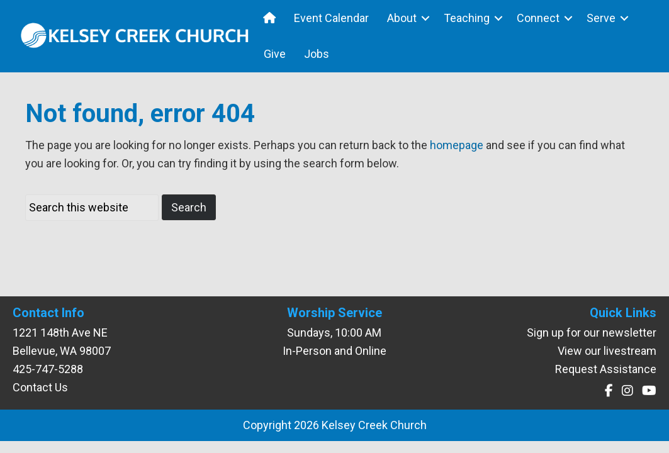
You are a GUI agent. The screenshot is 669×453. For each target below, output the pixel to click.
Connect (538, 18)
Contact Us (40, 387)
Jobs (316, 53)
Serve (601, 18)
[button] (425, 18)
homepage (456, 145)
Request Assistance (605, 369)
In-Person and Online (334, 350)
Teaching (467, 18)
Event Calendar (331, 18)
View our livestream (607, 350)
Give (275, 53)
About (402, 18)
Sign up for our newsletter (591, 332)
